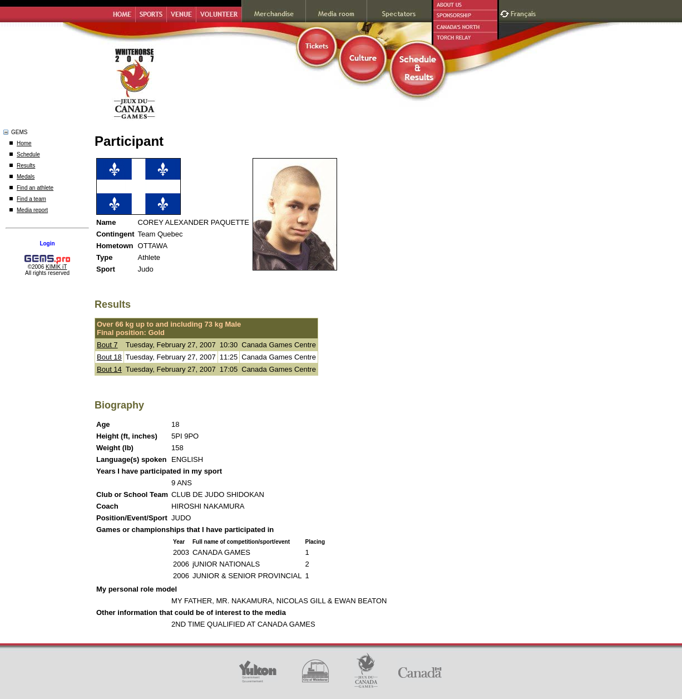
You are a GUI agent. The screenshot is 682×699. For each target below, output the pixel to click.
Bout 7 (107, 345)
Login (47, 243)
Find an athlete (35, 188)
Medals (25, 177)
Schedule (28, 154)
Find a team (31, 199)
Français (524, 12)
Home (24, 143)
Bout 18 (109, 357)
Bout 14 (109, 369)
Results (26, 166)
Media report (32, 210)
